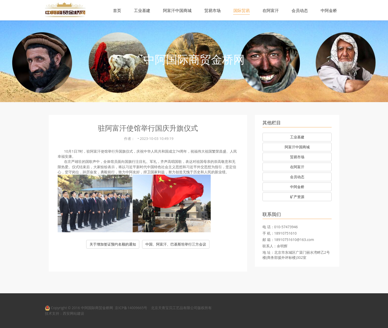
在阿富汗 (270, 10)
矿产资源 (297, 196)
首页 (117, 10)
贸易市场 (212, 10)
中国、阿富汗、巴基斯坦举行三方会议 (175, 244)
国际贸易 (241, 10)
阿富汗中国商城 (177, 10)
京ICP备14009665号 (131, 307)
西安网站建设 (73, 313)
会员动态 (300, 10)
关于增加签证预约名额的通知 (113, 244)
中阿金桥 (329, 10)
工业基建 (142, 10)
